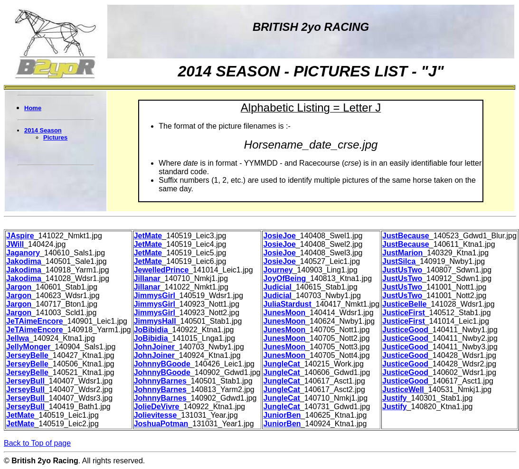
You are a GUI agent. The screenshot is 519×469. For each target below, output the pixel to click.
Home (32, 108)
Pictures (55, 137)
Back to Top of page (37, 443)
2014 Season (43, 130)
